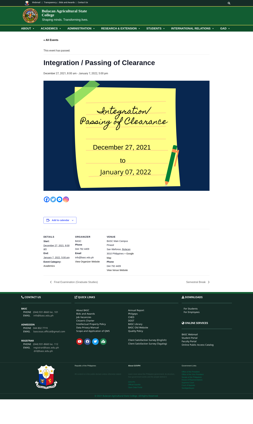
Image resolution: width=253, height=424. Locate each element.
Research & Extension (120, 28)
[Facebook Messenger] (59, 199)
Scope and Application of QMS (93, 295)
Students (155, 28)
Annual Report (136, 275)
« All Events (50, 40)
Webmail (36, 2)
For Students (191, 273)
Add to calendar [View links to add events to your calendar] (60, 220)
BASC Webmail (190, 299)
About (28, 28)
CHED (131, 282)
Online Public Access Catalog (198, 309)
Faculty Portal (189, 306)
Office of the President (191, 372)
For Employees (192, 277)
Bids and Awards (67, 2)
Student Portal (189, 303)
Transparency (50, 2)
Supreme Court (188, 383)
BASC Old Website (138, 292)
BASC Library (135, 289)
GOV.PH (131, 382)
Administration (81, 28)
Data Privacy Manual (87, 292)
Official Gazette (134, 385)
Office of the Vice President (193, 374)
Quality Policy (135, 295)
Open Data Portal (135, 387)
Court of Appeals (188, 385)
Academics (51, 28)
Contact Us (83, 2)
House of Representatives (192, 380)
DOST (131, 285)
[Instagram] (66, 199)
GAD (225, 28)
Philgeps (133, 278)
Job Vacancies (83, 282)
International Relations (192, 28)
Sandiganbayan (188, 388)
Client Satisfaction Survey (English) (147, 305)
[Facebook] (47, 199)
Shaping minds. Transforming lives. (65, 19)
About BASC (82, 275)
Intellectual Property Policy (91, 289)
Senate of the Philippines (192, 377)
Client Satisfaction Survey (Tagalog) (147, 308)
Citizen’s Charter (85, 285)
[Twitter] (53, 199)
